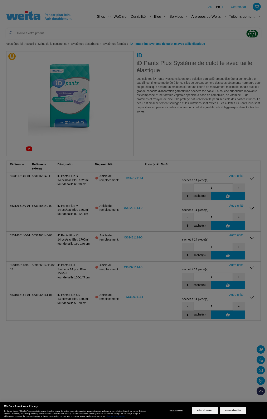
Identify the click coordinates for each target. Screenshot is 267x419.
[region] (133, 410)
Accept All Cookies (233, 410)
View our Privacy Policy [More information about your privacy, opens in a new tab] (115, 416)
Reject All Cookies (204, 410)
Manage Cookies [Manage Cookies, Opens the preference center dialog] (176, 410)
